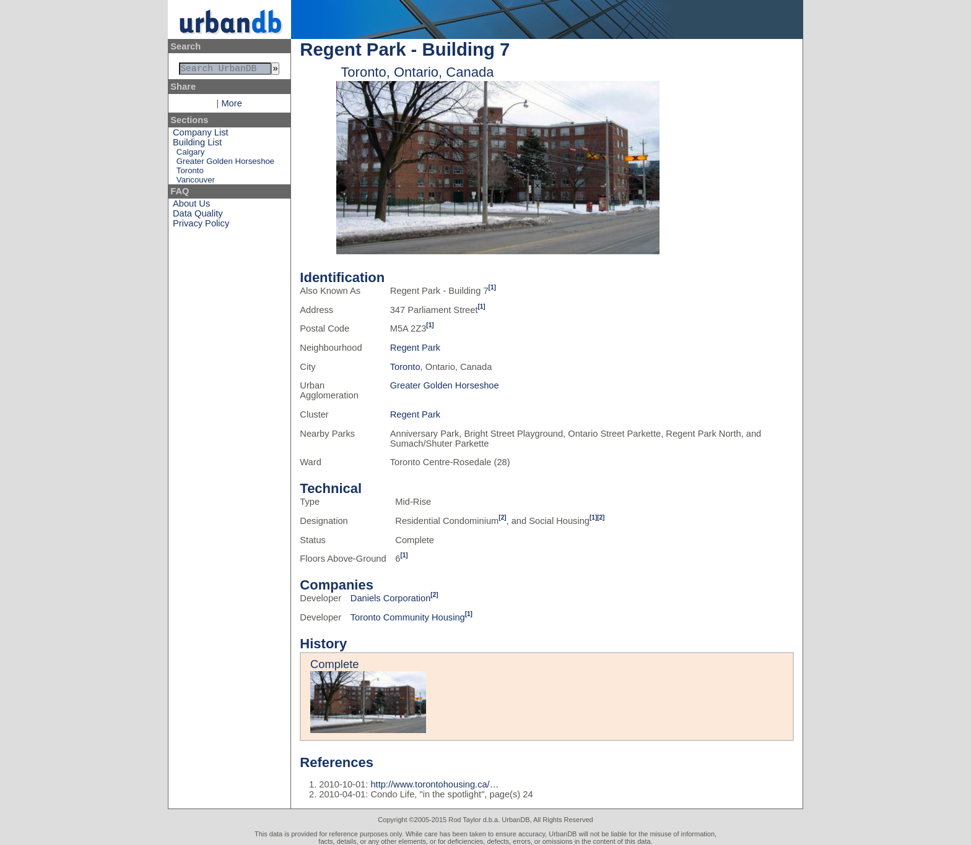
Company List (201, 135)
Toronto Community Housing (408, 617)
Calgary (190, 154)
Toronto (190, 173)
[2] (502, 517)
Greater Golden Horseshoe (225, 163)
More (231, 106)
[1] (492, 287)
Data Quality (198, 216)
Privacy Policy (201, 226)
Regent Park (415, 348)
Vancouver (195, 182)
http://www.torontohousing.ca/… (434, 784)
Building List (197, 145)
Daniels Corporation (391, 598)
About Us (191, 206)
